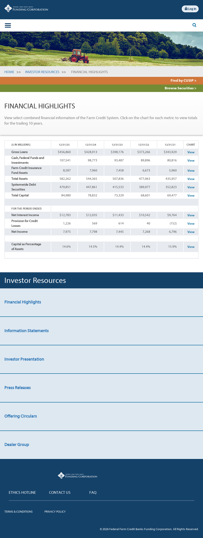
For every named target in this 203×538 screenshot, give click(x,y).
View (190, 152)
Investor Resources (42, 72)
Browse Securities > (180, 88)
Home (9, 72)
